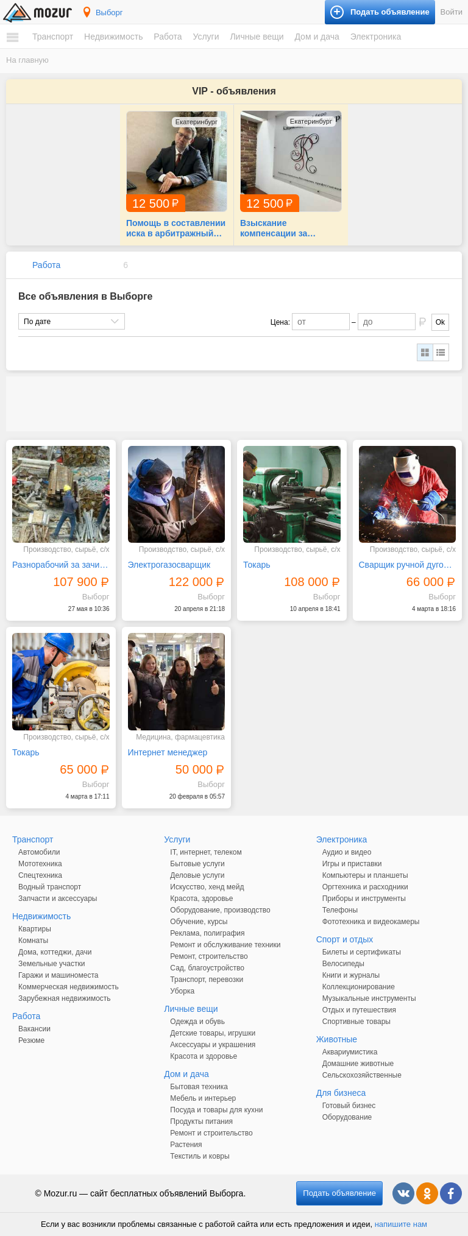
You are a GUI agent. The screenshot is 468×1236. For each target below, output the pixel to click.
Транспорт (52, 36)
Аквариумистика (350, 1052)
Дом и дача (316, 36)
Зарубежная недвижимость (64, 998)
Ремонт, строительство (208, 956)
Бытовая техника (199, 1086)
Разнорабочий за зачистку (61, 565)
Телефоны (340, 910)
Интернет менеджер (168, 752)
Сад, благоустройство (207, 968)
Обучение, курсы (198, 921)
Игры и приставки (352, 864)
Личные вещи (256, 36)
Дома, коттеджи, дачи (54, 952)
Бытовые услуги (197, 864)
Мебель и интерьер (203, 1098)
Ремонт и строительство (211, 1133)
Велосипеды (343, 963)
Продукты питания (201, 1121)
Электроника (376, 36)
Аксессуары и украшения (212, 1044)
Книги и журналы (351, 975)
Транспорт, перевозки (206, 979)
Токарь (257, 565)
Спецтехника (40, 875)
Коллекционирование (358, 987)
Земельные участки (51, 963)
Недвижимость (113, 36)
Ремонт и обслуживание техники (225, 945)
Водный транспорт (49, 887)
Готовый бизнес (349, 1105)
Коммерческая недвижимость (68, 987)
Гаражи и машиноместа (58, 975)
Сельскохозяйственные (362, 1075)
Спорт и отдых (345, 939)
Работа (168, 36)
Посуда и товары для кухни (216, 1110)
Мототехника (40, 864)
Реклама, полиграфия (207, 933)
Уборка (182, 991)
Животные (337, 1039)
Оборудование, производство (220, 910)
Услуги (206, 36)
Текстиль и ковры (199, 1156)
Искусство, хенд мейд (207, 887)
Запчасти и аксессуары (58, 898)
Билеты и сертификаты (361, 952)
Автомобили (39, 852)
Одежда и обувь (197, 1021)
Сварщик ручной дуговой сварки (407, 565)
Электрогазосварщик (169, 565)
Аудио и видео (347, 852)
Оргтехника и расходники (365, 887)
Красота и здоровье (203, 1056)
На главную (27, 60)
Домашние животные (358, 1063)
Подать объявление (339, 1193)
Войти (452, 11)
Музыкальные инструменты (369, 998)
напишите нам (401, 1224)
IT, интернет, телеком (205, 852)
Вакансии (34, 1029)
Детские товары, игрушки (212, 1033)
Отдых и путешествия (359, 1010)
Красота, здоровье (201, 898)
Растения (186, 1144)
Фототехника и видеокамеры (371, 921)
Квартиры (34, 929)
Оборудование (347, 1117)
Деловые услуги (197, 875)
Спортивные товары (356, 1021)
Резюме (31, 1040)
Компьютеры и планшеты (365, 875)
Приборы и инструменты (364, 898)
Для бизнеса (341, 1093)
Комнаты (33, 940)
